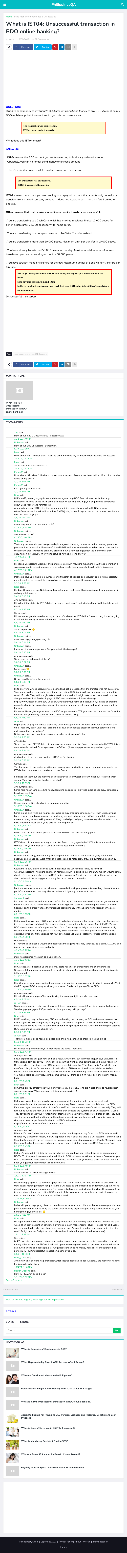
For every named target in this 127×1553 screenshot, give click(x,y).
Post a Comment (14, 1280)
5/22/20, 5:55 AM (22, 881)
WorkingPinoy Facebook (95, 1541)
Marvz (17, 452)
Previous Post (12, 1289)
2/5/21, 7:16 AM (22, 1214)
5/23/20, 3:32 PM (22, 894)
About (78, 1541)
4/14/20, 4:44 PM (22, 527)
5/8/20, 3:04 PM (22, 632)
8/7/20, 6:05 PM (22, 1032)
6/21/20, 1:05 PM (22, 914)
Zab (16, 432)
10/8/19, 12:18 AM (23, 458)
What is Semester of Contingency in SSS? (43, 1349)
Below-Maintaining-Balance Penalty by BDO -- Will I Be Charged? (57, 1388)
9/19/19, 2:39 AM (22, 448)
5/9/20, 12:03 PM (22, 783)
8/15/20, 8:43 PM (22, 1051)
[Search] (59, 1330)
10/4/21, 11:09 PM (23, 1267)
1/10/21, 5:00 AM (22, 1198)
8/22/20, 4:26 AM (22, 1126)
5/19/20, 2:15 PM (22, 835)
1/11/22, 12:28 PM (23, 1277)
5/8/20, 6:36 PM (22, 672)
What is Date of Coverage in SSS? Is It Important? (48, 1428)
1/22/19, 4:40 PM (22, 438)
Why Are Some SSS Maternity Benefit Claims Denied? (50, 1454)
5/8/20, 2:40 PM (22, 622)
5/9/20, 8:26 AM (22, 760)
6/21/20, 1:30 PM (22, 937)
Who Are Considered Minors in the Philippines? (46, 1375)
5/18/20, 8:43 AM (22, 825)
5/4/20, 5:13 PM (22, 596)
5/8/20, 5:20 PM (22, 652)
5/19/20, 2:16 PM (22, 848)
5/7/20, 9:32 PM (22, 609)
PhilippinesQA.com (29, 1541)
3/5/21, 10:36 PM (22, 1254)
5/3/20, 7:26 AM (22, 583)
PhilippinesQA (63, 4)
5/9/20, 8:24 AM (22, 750)
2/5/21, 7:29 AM (22, 1234)
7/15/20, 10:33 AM (23, 959)
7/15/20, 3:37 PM (22, 976)
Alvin (17, 721)
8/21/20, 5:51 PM (22, 1094)
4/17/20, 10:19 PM (23, 570)
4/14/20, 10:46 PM (23, 537)
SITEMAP (11, 1311)
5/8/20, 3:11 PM (22, 642)
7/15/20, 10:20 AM (23, 950)
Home (9, 16)
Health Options (22, 1270)
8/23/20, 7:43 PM (22, 1146)
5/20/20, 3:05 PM (22, 861)
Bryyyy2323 (20, 1257)
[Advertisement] (63, 79)
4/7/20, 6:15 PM (22, 481)
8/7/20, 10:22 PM (22, 1042)
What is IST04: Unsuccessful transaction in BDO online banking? (16, 407)
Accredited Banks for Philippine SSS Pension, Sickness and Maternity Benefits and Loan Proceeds (68, 1416)
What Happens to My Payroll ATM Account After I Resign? (52, 1362)
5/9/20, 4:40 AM (22, 717)
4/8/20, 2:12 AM (22, 517)
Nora (16, 495)
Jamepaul (19, 898)
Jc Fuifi (17, 1003)
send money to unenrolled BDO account (35, 16)
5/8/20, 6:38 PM (22, 682)
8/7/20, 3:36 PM (22, 1012)
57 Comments (42, 39)
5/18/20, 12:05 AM (23, 806)
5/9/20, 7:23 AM (22, 737)
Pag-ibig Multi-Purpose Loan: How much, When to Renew (52, 1467)
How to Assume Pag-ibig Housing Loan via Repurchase (35, 1299)
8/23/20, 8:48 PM (22, 1165)
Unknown (19, 442)
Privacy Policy (66, 1541)
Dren (16, 1084)
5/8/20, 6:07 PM (22, 662)
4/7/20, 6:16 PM (22, 491)
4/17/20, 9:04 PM (22, 557)
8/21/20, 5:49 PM (22, 1081)
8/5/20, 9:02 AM (22, 999)
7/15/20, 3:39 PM (22, 989)
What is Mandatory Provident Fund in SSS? (44, 1441)
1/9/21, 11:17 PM (22, 1175)
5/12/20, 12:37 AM (23, 796)
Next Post (117, 1289)
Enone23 (18, 472)
